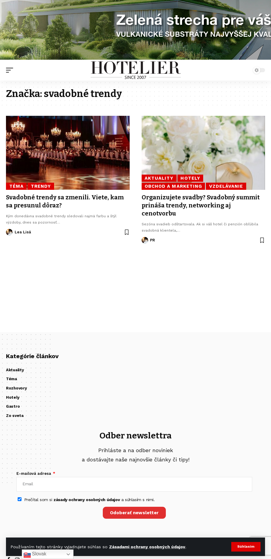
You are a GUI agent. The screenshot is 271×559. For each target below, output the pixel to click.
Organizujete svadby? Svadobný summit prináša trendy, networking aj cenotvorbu (201, 205)
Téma (16, 186)
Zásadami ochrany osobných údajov (147, 546)
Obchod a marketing (173, 186)
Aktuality (159, 178)
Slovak (35, 554)
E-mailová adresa (34, 473)
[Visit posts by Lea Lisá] (9, 231)
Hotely (190, 178)
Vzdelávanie (226, 186)
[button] (246, 547)
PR (152, 239)
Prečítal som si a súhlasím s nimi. (89, 499)
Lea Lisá (23, 231)
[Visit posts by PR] (145, 239)
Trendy (41, 186)
